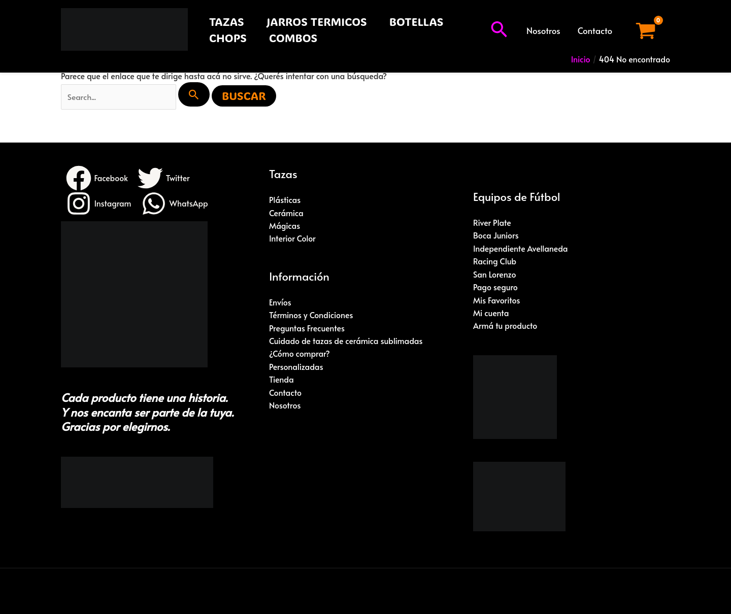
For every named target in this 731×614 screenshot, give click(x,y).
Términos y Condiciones (311, 315)
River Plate (492, 222)
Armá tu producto (505, 326)
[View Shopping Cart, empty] (645, 30)
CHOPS (228, 37)
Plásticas (285, 200)
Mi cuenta (491, 313)
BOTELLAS (416, 21)
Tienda (281, 380)
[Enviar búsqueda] (196, 94)
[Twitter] (164, 178)
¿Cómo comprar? (299, 354)
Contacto (595, 30)
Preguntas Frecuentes (307, 328)
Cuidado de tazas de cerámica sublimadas (346, 341)
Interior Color (292, 239)
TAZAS (226, 21)
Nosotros (543, 30)
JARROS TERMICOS (317, 21)
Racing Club (495, 261)
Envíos (280, 302)
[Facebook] (97, 178)
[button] (499, 30)
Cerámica (286, 213)
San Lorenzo (494, 274)
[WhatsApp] (175, 204)
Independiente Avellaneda (521, 248)
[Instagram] (99, 204)
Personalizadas (296, 367)
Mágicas (285, 225)
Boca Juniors (496, 235)
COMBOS (293, 37)
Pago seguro (495, 287)
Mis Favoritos (496, 300)
